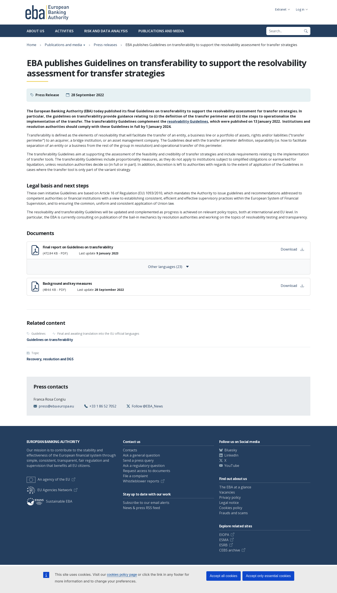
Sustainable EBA (49, 501)
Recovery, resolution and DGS (50, 359)
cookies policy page (122, 574)
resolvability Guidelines (187, 121)
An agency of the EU (48, 479)
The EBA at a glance (235, 487)
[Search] (305, 31)
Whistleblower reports (141, 481)
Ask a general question (141, 455)
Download (292, 249)
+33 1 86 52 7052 (102, 406)
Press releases (105, 44)
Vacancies (227, 492)
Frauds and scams (233, 513)
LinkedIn (231, 455)
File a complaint (135, 476)
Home (31, 44)
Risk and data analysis (106, 31)
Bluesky (230, 450)
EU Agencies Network (49, 490)
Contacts (130, 450)
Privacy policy (230, 497)
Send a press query (138, 460)
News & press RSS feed (141, 507)
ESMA (223, 539)
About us (35, 31)
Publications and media (161, 31)
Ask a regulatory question (144, 465)
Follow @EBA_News (147, 406)
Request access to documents (146, 470)
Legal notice (229, 502)
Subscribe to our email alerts (146, 502)
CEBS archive (229, 550)
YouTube (231, 465)
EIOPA (224, 534)
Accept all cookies (223, 576)
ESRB (223, 545)
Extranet (280, 9)
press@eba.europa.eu (56, 406)
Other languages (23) (168, 266)
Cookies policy (230, 507)
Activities (64, 31)
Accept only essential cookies (268, 576)
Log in (300, 9)
